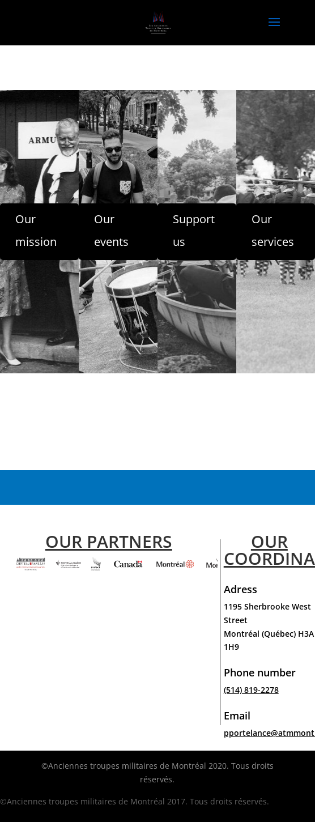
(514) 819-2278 (251, 689)
